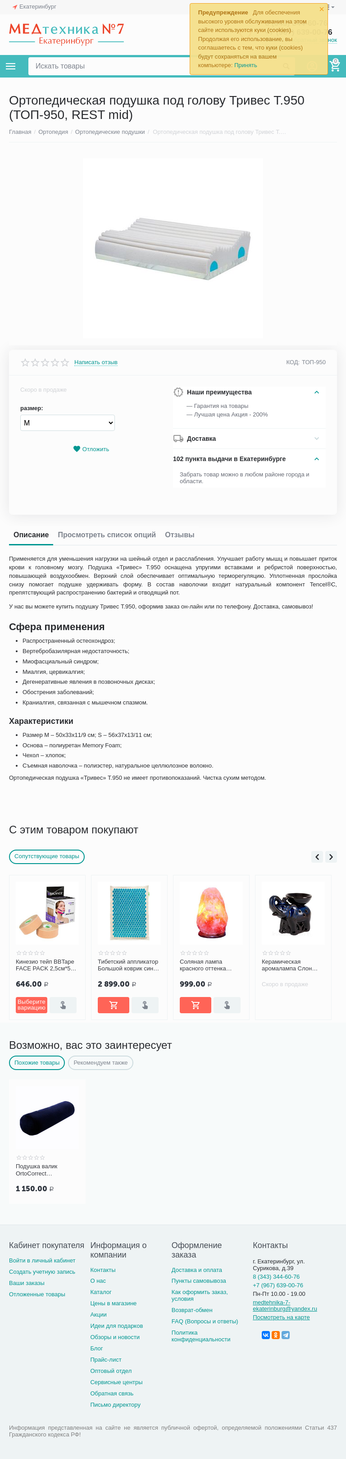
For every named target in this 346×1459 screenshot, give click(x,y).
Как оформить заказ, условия (200, 1295)
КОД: (293, 362)
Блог (96, 1348)
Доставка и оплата (197, 1270)
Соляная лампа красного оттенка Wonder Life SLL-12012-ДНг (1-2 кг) (204, 965)
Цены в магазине (113, 1303)
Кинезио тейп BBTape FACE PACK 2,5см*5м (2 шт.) (45, 965)
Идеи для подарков (116, 1325)
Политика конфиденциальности (201, 1336)
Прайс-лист (105, 1359)
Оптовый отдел (111, 1371)
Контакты (102, 1270)
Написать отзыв (96, 362)
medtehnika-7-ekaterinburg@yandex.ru (285, 1306)
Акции (98, 1314)
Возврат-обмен (192, 1310)
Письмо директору (115, 1404)
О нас (98, 1280)
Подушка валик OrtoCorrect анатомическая (36, 1170)
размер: (31, 408)
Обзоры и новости (115, 1337)
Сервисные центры (116, 1382)
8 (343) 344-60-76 (276, 1276)
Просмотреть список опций (107, 535)
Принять (245, 65)
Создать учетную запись (42, 1271)
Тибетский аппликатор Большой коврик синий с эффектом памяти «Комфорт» (129, 965)
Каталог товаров (11, 66)
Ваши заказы (27, 1283)
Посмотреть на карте (281, 1317)
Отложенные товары (37, 1294)
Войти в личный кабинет (42, 1260)
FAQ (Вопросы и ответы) (205, 1321)
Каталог (100, 1292)
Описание (31, 535)
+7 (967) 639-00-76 (278, 1285)
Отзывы (179, 535)
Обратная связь (111, 1393)
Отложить (91, 449)
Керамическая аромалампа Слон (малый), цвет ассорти (292, 965)
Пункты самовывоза (199, 1280)
